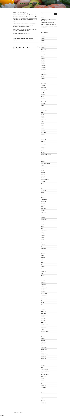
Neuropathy (43, 325)
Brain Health (43, 177)
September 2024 (44, 74)
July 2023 (42, 92)
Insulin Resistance (44, 293)
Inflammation (43, 291)
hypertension (43, 282)
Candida (42, 186)
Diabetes (42, 221)
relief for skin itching (44, 347)
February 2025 (43, 65)
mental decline (43, 311)
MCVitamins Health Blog (27, 3)
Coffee (42, 206)
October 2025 (43, 51)
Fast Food (42, 239)
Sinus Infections (43, 358)
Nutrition (42, 329)
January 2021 (43, 134)
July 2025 (42, 56)
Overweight (43, 336)
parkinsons (43, 340)
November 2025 (43, 49)
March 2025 (43, 63)
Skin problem (43, 363)
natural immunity (43, 322)
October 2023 (43, 87)
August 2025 (43, 54)
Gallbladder (43, 253)
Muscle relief (43, 320)
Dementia (42, 215)
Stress (42, 372)
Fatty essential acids (44, 242)
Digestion (42, 224)
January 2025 (43, 67)
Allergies (42, 150)
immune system (25, 38)
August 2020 (43, 141)
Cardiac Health (43, 190)
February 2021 (43, 132)
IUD (41, 300)
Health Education (44, 271)
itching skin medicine (44, 298)
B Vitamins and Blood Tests (45, 163)
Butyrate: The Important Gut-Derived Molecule (48, 24)
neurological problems (44, 324)
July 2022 (42, 114)
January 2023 (43, 103)
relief (42, 345)
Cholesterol (43, 203)
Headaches (43, 266)
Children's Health (43, 201)
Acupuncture (43, 147)
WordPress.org (43, 403)
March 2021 (43, 130)
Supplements (43, 376)
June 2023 (42, 94)
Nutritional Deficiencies (44, 331)
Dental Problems (43, 219)
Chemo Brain (43, 195)
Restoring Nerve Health (44, 354)
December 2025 (43, 47)
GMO (42, 260)
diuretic (42, 226)
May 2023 (42, 96)
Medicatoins (43, 307)
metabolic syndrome (44, 315)
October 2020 (43, 139)
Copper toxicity (43, 212)
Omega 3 (42, 333)
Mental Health (43, 313)
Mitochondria (43, 318)
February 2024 (43, 83)
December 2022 (43, 105)
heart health (43, 275)
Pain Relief (42, 338)
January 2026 (43, 45)
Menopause (43, 309)
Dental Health (43, 217)
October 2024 (43, 72)
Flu (41, 246)
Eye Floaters (43, 235)
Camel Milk (43, 181)
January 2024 (43, 85)
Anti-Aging (16, 38)
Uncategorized (43, 385)
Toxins (42, 383)
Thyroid (42, 378)
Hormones (42, 280)
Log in (42, 398)
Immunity (42, 286)
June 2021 (42, 125)
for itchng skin (43, 248)
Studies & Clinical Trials (44, 374)
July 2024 (42, 76)
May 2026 (42, 38)
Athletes (42, 159)
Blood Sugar (43, 174)
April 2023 (42, 98)
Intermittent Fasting (44, 295)
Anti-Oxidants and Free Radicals (46, 154)
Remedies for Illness (44, 349)
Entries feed (43, 400)
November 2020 (43, 137)
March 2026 (43, 42)
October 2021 (43, 121)
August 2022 (43, 112)
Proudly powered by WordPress (18, 412)
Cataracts (42, 192)
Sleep (42, 367)
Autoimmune (43, 161)
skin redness (43, 365)
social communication (44, 369)
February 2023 (43, 101)
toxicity (42, 381)
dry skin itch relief (44, 230)
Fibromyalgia (43, 244)
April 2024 (42, 81)
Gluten (42, 259)
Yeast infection (43, 392)
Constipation (43, 210)
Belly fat (42, 170)
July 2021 (42, 123)
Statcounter (2, 415)
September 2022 (43, 110)
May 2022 (42, 116)
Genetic (42, 255)
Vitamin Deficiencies (44, 389)
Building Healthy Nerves (45, 179)
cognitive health (43, 208)
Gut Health (42, 262)
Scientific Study (43, 356)
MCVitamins (23, 12)
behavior (42, 168)
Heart (42, 273)
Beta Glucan (43, 172)
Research (31, 38)
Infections (42, 289)
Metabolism (43, 316)
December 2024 (43, 69)
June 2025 (42, 58)
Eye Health (42, 237)
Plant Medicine (43, 342)
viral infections (43, 387)
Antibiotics (42, 156)
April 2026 (42, 40)
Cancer (42, 183)
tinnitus (42, 380)
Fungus (42, 251)
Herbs (42, 277)
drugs (42, 228)
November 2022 (43, 107)
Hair (41, 264)
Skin (42, 360)
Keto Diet (42, 302)
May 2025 (42, 60)
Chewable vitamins (44, 199)
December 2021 (43, 119)
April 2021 (42, 128)
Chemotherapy (43, 197)
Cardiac (42, 188)
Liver (42, 304)
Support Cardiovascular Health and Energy (47, 22)
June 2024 (42, 78)
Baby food (42, 165)
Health (20, 38)
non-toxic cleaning (44, 327)
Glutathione (43, 257)
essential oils (43, 233)
